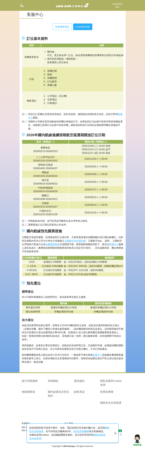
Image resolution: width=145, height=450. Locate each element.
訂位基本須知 (83, 27)
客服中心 (114, 244)
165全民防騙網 (81, 431)
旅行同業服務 (30, 380)
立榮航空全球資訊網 (75, 241)
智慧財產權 (106, 391)
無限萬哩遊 (28, 391)
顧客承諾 (79, 391)
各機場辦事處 (52, 244)
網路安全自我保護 (110, 402)
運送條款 (79, 380)
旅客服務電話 (62, 27)
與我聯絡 (53, 380)
